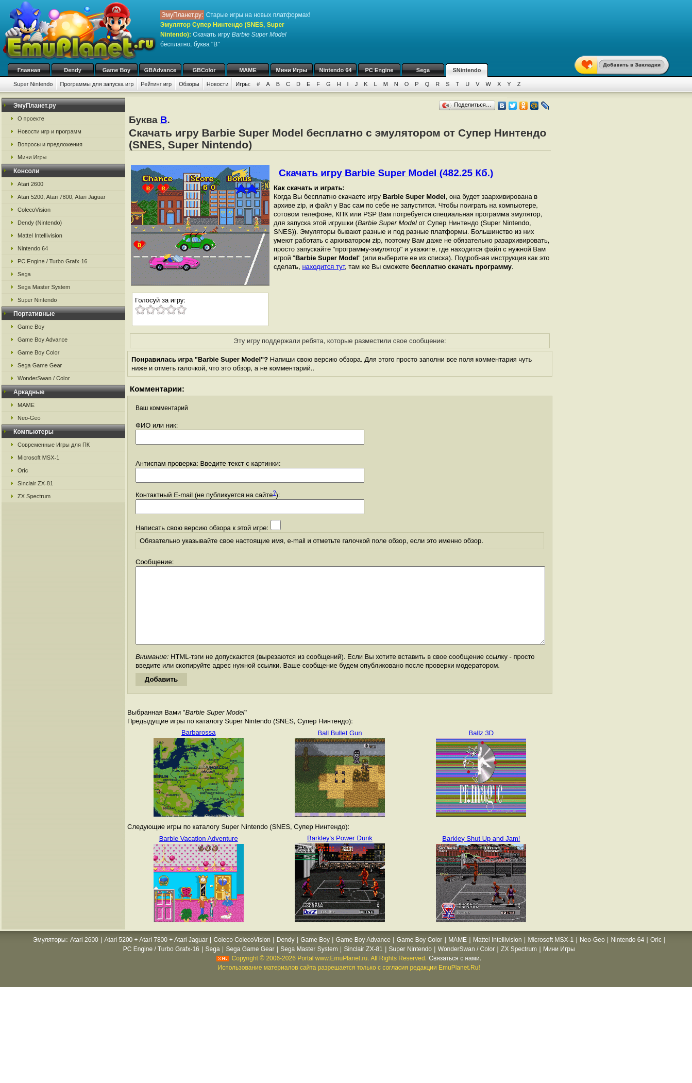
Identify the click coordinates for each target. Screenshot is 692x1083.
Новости (218, 84)
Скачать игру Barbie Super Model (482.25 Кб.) (386, 172)
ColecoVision (34, 210)
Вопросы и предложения (50, 144)
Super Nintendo (33, 84)
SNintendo (467, 70)
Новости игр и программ (49, 131)
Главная (29, 70)
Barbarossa (198, 748)
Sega (423, 70)
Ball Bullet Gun (339, 748)
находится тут (323, 266)
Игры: (242, 84)
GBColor (203, 70)
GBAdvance (160, 70)
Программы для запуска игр (96, 84)
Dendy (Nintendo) (40, 222)
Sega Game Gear (40, 365)
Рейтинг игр (156, 84)
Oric (23, 470)
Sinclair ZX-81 (35, 483)
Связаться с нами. (455, 973)
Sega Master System (44, 287)
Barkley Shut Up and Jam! (481, 854)
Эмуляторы (49, 955)
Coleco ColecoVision (242, 955)
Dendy (72, 70)
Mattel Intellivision (40, 235)
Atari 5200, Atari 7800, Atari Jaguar (62, 197)
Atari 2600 (30, 184)
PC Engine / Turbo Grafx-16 (53, 261)
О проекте (31, 118)
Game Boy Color (38, 352)
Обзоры (189, 84)
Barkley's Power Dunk (340, 853)
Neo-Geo (29, 418)
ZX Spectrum (34, 496)
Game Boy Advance (42, 339)
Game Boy (116, 70)
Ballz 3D (481, 748)
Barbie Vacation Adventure (198, 854)
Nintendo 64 (335, 70)
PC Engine (379, 70)
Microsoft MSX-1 (38, 457)
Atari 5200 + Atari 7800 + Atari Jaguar (156, 955)
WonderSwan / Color (44, 378)
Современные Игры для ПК (54, 445)
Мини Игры (292, 70)
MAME (248, 70)
